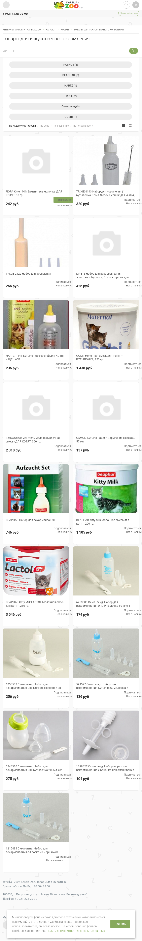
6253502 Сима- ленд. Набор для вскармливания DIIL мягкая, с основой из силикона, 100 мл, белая (33, 688)
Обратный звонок (129, 13)
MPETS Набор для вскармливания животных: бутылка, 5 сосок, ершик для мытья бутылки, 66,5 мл (102, 277)
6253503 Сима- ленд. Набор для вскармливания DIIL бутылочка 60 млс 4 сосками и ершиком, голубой (103, 605)
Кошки (65, 29)
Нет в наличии (64, 205)
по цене (45, 125)
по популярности (83, 125)
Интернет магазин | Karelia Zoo (22, 29)
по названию (61, 125)
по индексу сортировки (22, 125)
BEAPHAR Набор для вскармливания (30, 520)
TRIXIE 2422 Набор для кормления (28, 273)
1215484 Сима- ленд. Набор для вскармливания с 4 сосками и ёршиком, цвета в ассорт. (32, 852)
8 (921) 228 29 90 (15, 14)
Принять (120, 924)
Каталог (51, 29)
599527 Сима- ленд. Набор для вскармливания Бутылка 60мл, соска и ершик (102, 688)
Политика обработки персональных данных (76, 930)
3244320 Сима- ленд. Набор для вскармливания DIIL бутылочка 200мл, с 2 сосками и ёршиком (34, 770)
